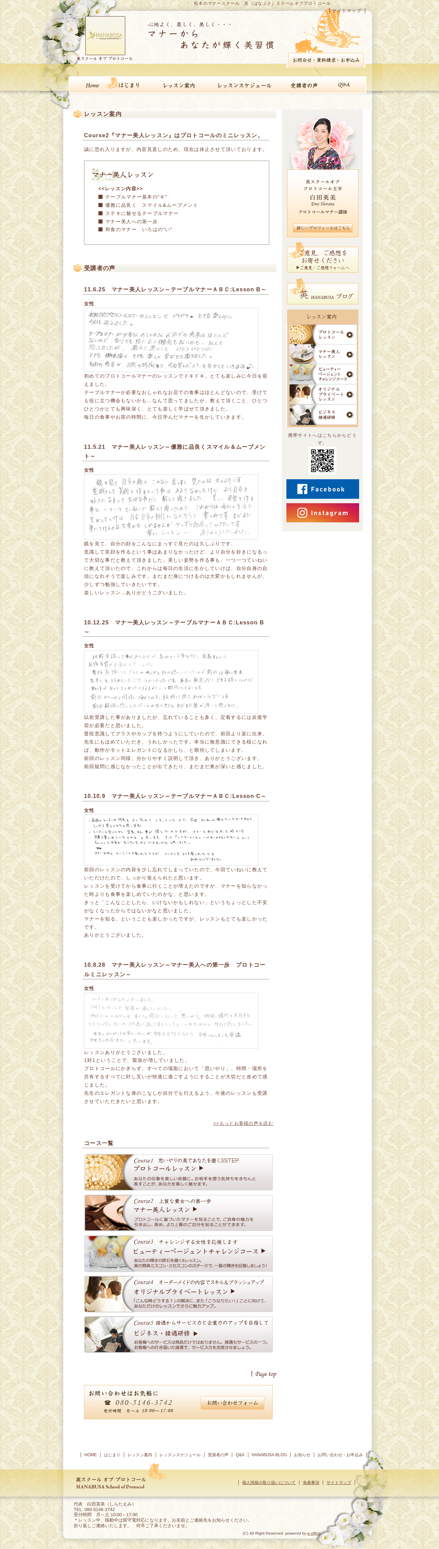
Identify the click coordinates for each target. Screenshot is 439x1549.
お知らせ (302, 1454)
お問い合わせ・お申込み (340, 1454)
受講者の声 (218, 1454)
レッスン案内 (140, 1454)
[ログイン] (233, 1533)
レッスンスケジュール (180, 1454)
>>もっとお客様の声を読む (243, 1123)
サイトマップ (346, 10)
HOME (90, 1454)
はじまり (112, 1454)
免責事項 (311, 1482)
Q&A (240, 1454)
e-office (314, 1533)
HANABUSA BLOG (269, 1454)
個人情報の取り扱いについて (269, 1482)
